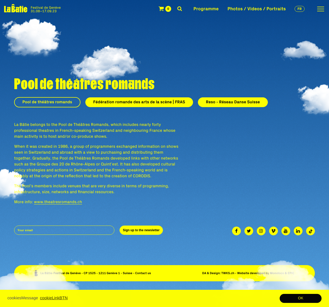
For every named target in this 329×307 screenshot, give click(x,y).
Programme (206, 8)
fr (299, 9)
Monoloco (277, 273)
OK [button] (300, 298)
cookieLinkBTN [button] (54, 298)
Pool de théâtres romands (47, 102)
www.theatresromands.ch (58, 202)
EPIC (291, 273)
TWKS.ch (227, 273)
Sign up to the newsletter (141, 230)
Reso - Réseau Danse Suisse (233, 102)
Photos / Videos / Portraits (256, 8)
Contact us (143, 273)
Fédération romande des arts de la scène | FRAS (139, 102)
